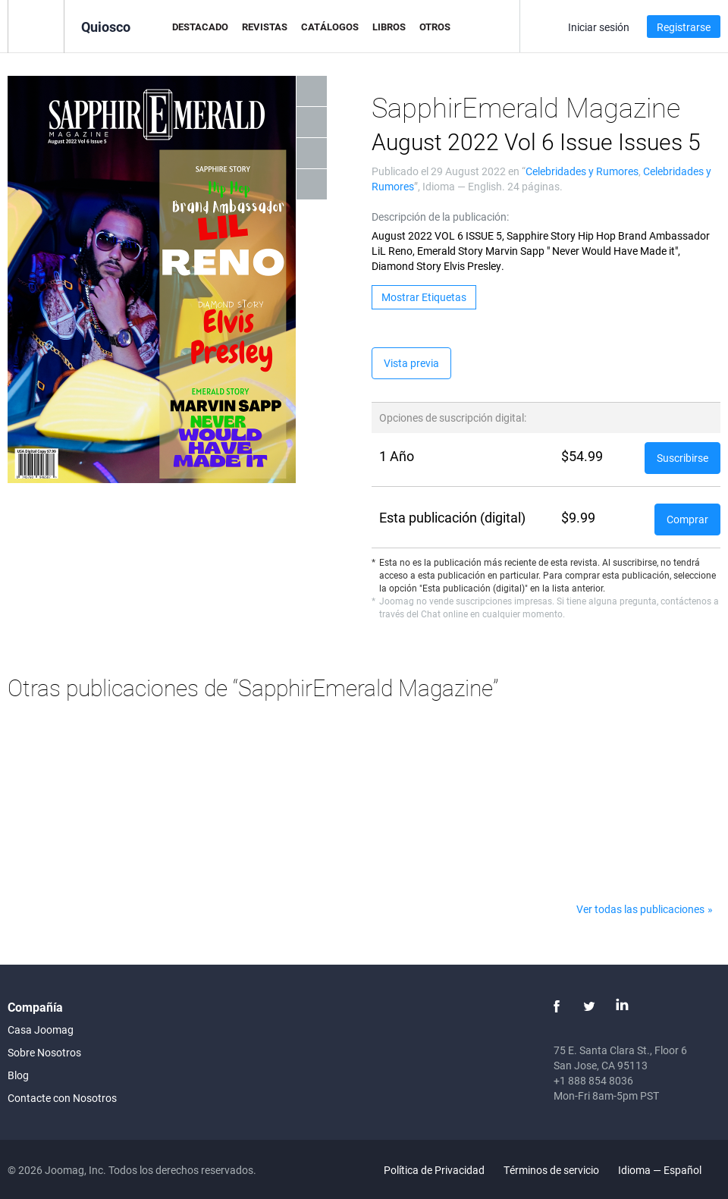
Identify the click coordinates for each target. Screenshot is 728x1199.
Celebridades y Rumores (582, 171)
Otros (434, 26)
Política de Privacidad (434, 1170)
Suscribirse (682, 457)
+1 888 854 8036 (593, 1080)
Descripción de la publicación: (440, 216)
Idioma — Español (668, 1170)
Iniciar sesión (598, 27)
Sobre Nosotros (44, 1052)
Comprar (687, 519)
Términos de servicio (551, 1170)
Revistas (264, 26)
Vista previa (411, 363)
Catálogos (330, 26)
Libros (389, 26)
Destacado (200, 26)
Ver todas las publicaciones (640, 909)
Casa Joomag (41, 1029)
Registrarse (684, 27)
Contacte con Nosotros (62, 1098)
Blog (18, 1075)
